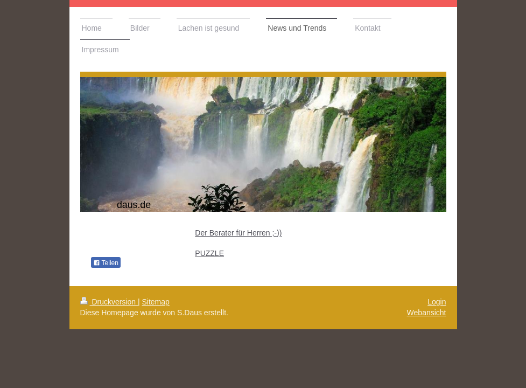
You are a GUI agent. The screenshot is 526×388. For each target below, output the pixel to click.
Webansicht (426, 312)
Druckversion (109, 301)
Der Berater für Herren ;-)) (238, 232)
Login (436, 301)
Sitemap (156, 301)
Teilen (105, 263)
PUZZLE (209, 253)
